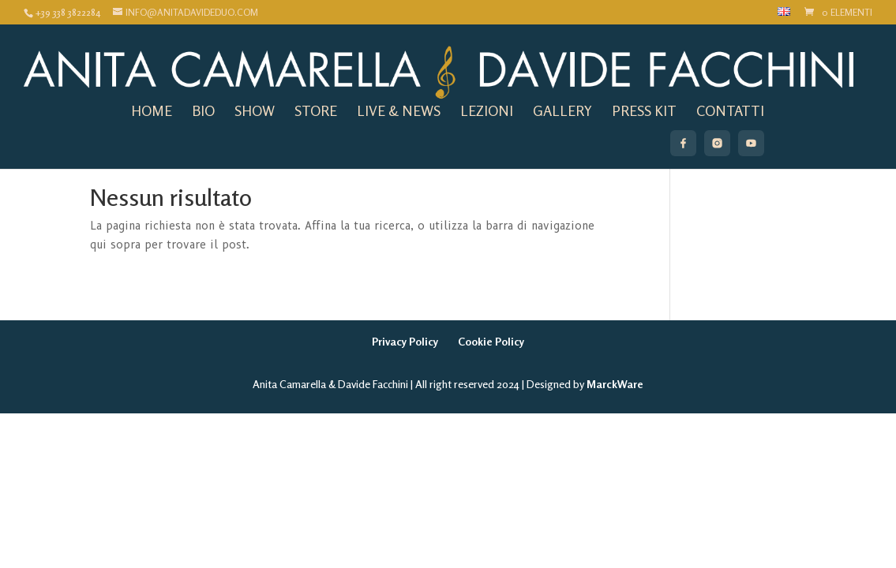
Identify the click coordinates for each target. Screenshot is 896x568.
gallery (562, 109)
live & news (399, 109)
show (254, 109)
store (315, 109)
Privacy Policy (405, 341)
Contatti (730, 109)
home (151, 109)
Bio (203, 109)
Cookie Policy (491, 341)
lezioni (486, 109)
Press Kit (644, 109)
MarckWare (615, 383)
